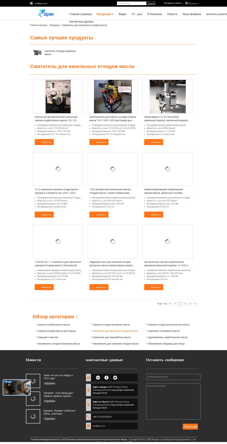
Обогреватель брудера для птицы (166, 343)
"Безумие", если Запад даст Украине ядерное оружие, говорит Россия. (58, 394)
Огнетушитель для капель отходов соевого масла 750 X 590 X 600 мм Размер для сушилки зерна (112, 120)
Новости (172, 14)
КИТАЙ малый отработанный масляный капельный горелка (89, 439)
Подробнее (49, 383)
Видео (123, 14)
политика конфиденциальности (45, 439)
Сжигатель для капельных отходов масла (115, 330)
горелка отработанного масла (54, 324)
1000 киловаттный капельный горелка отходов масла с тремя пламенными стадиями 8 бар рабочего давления (110, 193)
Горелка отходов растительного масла (168, 324)
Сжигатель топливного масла (163, 330)
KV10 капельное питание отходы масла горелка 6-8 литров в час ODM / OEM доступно (56, 193)
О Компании (154, 14)
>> (190, 303)
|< (170, 303)
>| (195, 303)
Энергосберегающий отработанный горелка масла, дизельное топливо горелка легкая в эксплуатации (163, 193)
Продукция (104, 14)
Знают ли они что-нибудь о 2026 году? (58, 377)
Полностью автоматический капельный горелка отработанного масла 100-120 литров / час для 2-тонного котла (56, 120)
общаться (44, 142)
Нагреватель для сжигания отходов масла (115, 343)
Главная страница (80, 14)
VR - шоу (137, 14)
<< (175, 303)
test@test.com (41, 3)
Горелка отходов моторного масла (111, 324)
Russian (193, 3)
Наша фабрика (191, 14)
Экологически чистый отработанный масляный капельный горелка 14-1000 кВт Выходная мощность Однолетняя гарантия (167, 265)
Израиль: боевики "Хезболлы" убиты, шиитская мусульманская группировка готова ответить (60, 412)
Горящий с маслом (48, 337)
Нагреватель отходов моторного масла (59, 343)
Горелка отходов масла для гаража (57, 330)
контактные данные (81, 21)
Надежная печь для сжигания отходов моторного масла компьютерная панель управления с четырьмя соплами (111, 265)
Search (151, 3)
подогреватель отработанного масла (168, 337)
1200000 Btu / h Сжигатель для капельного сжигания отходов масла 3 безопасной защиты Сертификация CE (58, 265)
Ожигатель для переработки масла (112, 337)
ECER (129, 442)
